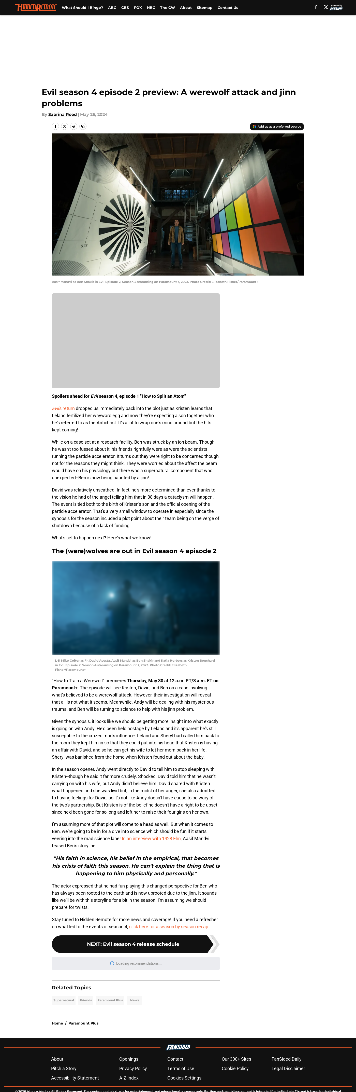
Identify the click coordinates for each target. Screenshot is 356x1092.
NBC (151, 7)
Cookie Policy (235, 1068)
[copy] (82, 126)
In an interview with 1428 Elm (151, 838)
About (186, 7)
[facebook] (316, 7)
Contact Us (228, 7)
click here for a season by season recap (168, 926)
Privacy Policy (133, 1068)
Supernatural (63, 1000)
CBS (125, 7)
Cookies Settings (184, 1078)
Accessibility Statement (75, 1078)
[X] (326, 7)
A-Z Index (129, 1078)
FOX (138, 7)
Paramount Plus (110, 1000)
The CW (167, 7)
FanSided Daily (287, 1059)
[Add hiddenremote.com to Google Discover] (277, 126)
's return (63, 408)
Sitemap (205, 7)
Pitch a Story (64, 1068)
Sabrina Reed (62, 114)
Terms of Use (180, 1068)
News (134, 1000)
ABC (112, 7)
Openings (128, 1059)
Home (57, 1023)
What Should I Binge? (82, 7)
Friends (86, 1000)
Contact (175, 1059)
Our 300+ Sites (236, 1059)
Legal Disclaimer (288, 1068)
